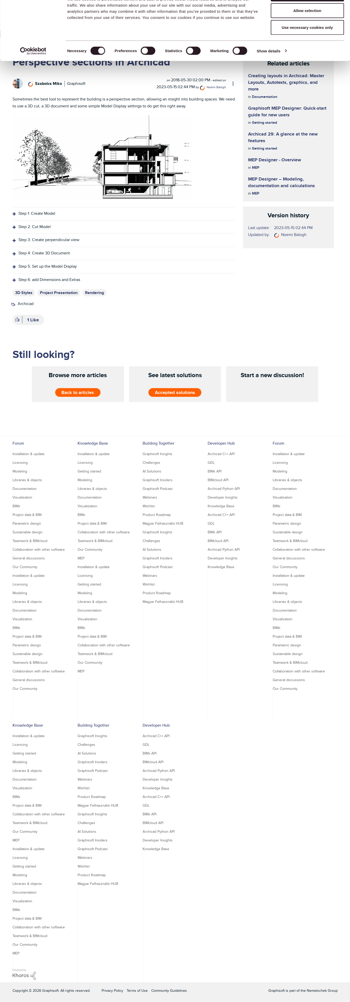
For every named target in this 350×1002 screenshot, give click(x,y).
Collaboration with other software (39, 549)
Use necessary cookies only (307, 47)
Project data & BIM (27, 514)
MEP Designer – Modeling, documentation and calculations (281, 182)
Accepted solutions (175, 392)
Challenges (151, 462)
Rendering (94, 293)
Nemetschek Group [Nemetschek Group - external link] (322, 990)
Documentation (264, 96)
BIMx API (214, 471)
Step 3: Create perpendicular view (48, 240)
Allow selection (307, 30)
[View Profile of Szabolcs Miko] (48, 83)
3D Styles (24, 293)
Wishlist (149, 506)
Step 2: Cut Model (34, 227)
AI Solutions (152, 471)
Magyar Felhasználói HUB (163, 523)
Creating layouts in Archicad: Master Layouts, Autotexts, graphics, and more (286, 82)
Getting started (264, 122)
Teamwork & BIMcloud (30, 540)
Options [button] (230, 83)
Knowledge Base (93, 443)
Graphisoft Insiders (158, 479)
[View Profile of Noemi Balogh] (216, 87)
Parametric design (27, 523)
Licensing (20, 462)
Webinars (150, 497)
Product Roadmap (157, 514)
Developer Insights (223, 497)
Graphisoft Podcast (158, 488)
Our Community (25, 566)
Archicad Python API (224, 488)
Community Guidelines (169, 990)
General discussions (29, 558)
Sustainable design (28, 532)
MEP (255, 167)
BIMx (16, 506)
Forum (18, 443)
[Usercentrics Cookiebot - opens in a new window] (33, 70)
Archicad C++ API (221, 453)
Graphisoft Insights (157, 453)
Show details (269, 70)
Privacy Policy (112, 990)
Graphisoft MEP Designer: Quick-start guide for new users (287, 111)
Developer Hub (221, 443)
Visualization (22, 497)
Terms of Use (137, 990)
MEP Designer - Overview (274, 159)
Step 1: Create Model (36, 213)
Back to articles (77, 392)
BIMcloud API (218, 479)
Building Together (158, 443)
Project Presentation (59, 293)
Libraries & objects (27, 479)
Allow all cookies (307, 13)
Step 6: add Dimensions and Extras (49, 280)
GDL (211, 462)
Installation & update (29, 453)
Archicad (26, 304)
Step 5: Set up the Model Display (47, 266)
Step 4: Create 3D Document (44, 253)
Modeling (20, 471)
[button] (102, 157)
